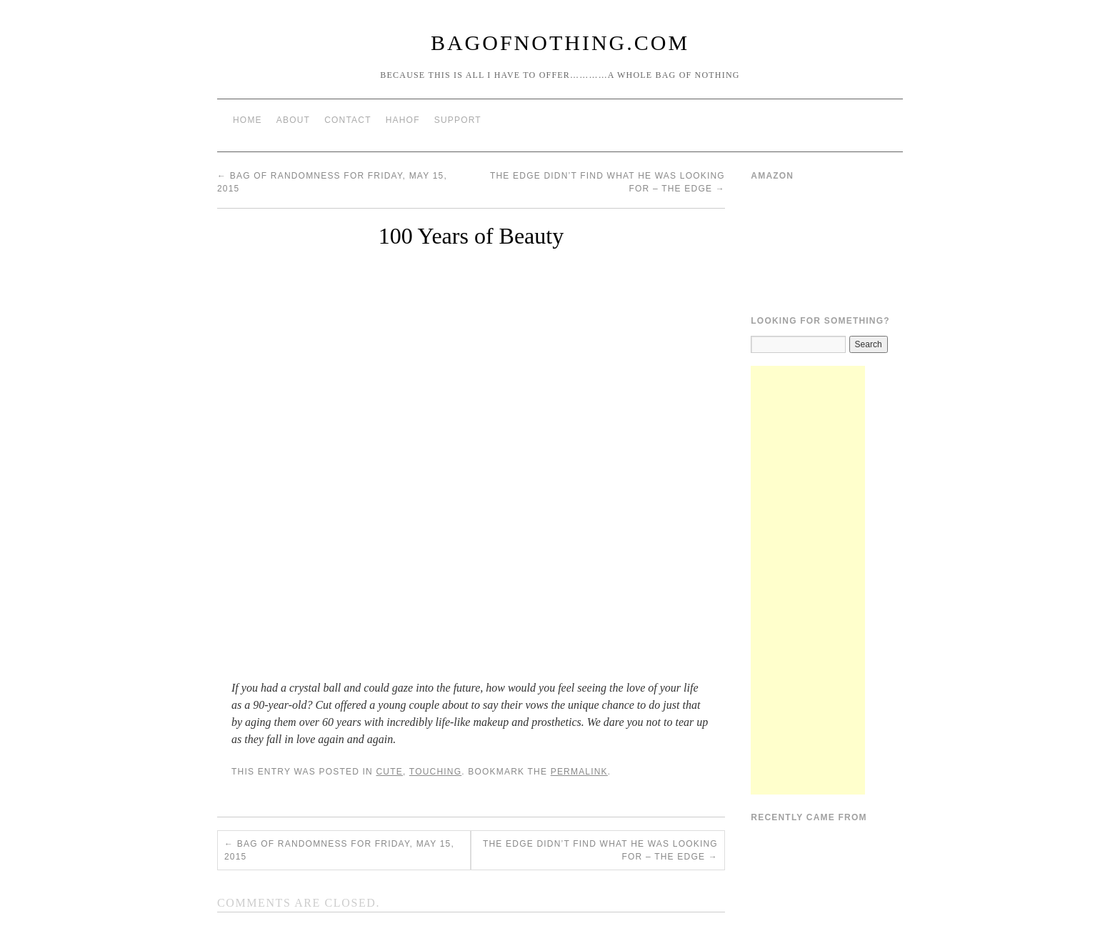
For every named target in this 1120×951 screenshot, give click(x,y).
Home (247, 120)
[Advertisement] (808, 580)
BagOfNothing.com (560, 42)
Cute (389, 772)
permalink (579, 772)
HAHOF (403, 120)
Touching (435, 772)
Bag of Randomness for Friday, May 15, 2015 (339, 850)
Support (457, 120)
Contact (347, 120)
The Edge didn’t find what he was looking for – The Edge (600, 850)
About (293, 120)
